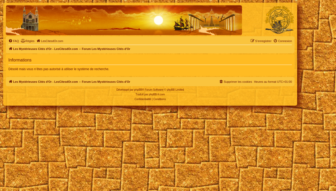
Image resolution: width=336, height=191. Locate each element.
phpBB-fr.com (157, 94)
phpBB (138, 89)
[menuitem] (13, 41)
